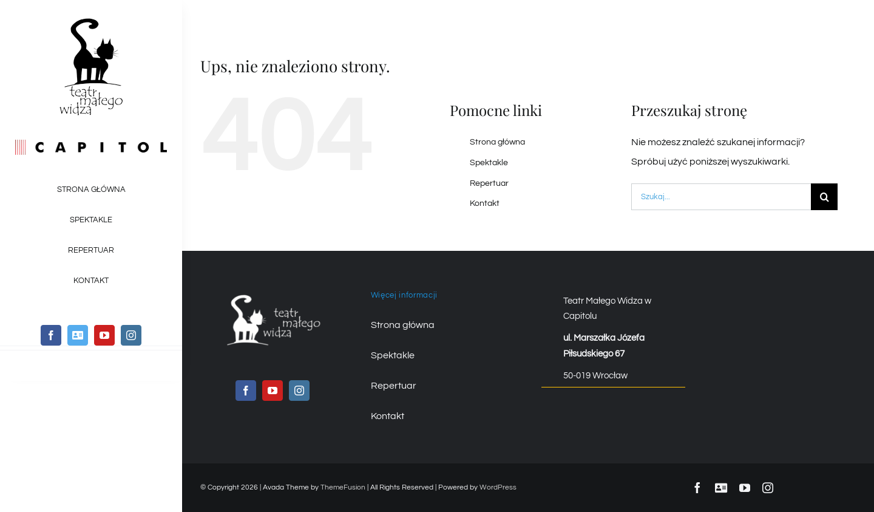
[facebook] (51, 335)
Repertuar (489, 183)
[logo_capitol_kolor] (91, 144)
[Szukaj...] (721, 196)
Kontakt (485, 203)
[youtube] (104, 335)
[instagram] (131, 335)
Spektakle (489, 163)
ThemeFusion (342, 487)
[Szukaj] (824, 196)
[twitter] (77, 335)
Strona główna (497, 142)
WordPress (498, 487)
